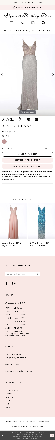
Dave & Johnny (20, 31)
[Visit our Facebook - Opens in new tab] (6, 283)
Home (6, 31)
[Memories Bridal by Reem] (27, 16)
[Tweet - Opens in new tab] (20, 119)
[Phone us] (22, 23)
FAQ (7, 404)
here (35, 438)
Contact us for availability (28, 166)
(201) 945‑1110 (12, 364)
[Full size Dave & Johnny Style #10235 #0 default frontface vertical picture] (27, 75)
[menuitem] (11, 23)
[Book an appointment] (27, 7)
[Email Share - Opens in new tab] (36, 119)
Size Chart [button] (48, 148)
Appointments (12, 390)
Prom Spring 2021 (41, 31)
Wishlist (9, 397)
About (8, 400)
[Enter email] (22, 274)
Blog (7, 407)
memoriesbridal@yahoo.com (18, 371)
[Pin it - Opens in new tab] (28, 119)
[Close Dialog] (2, 435)
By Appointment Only (15, 303)
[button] (11, 23)
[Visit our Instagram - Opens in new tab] (14, 283)
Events (8, 394)
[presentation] (13, 221)
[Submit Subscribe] (37, 274)
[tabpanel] (27, 75)
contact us (14, 177)
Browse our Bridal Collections (27, 2)
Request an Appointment (27, 160)
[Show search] (43, 23)
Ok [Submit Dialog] (52, 435)
